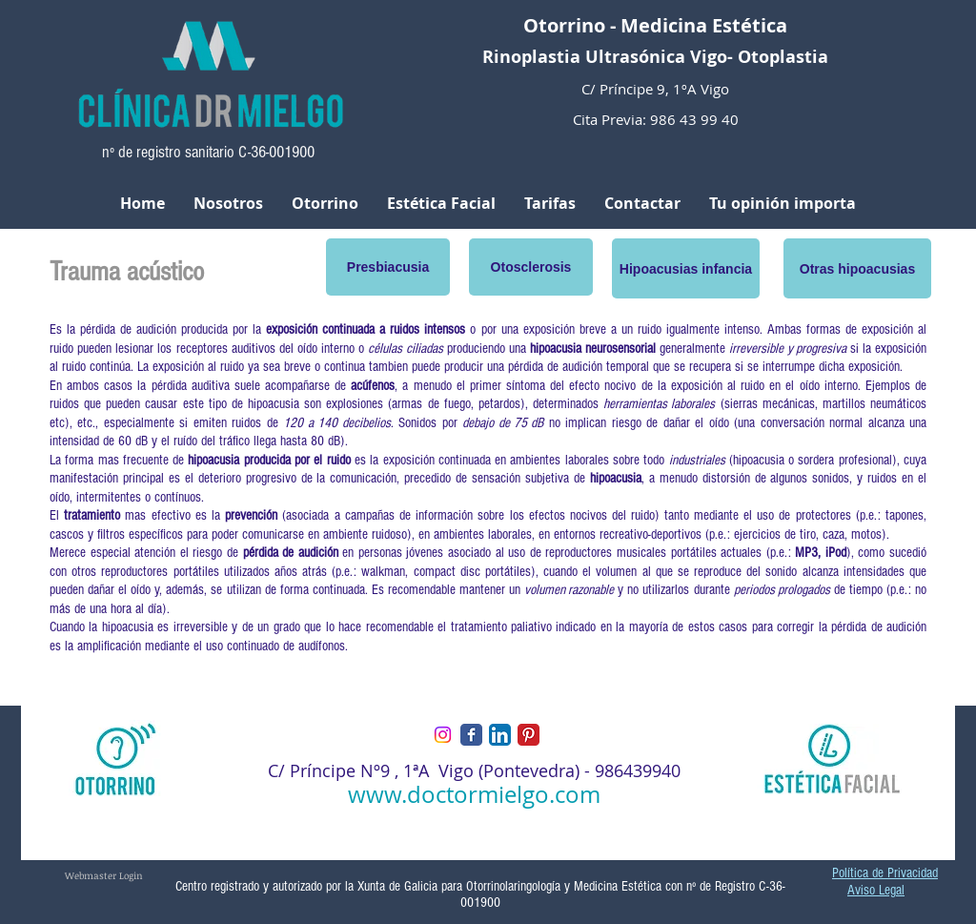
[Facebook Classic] (471, 735)
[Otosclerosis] (531, 267)
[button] (686, 268)
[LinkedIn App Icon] (500, 735)
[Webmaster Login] (103, 875)
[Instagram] (443, 735)
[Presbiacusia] (388, 267)
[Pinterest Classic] (528, 735)
